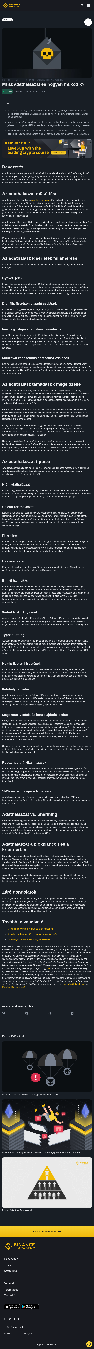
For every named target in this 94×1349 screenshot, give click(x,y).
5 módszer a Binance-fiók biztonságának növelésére (33, 934)
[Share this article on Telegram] (49, 1013)
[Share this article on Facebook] (26, 1013)
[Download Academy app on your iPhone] (12, 1307)
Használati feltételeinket (74, 984)
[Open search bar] (81, 5)
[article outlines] (88, 22)
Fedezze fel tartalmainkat (47, 1231)
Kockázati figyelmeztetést (14, 987)
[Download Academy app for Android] (30, 1307)
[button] (88, 5)
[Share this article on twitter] (3, 1013)
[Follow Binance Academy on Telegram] (14, 1319)
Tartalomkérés (11, 1290)
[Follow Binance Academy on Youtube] (18, 1319)
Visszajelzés (10, 1295)
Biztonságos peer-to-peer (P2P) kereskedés (29, 939)
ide (48, 968)
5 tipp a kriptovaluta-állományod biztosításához (30, 929)
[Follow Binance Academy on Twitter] (10, 1319)
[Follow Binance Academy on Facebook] (5, 1319)
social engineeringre (41, 200)
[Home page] (12, 5)
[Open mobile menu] (88, 5)
